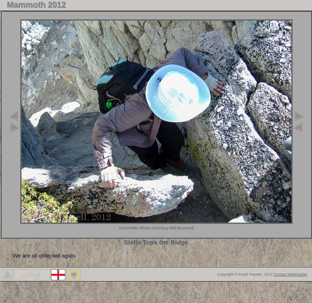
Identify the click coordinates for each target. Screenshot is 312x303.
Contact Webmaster (290, 274)
